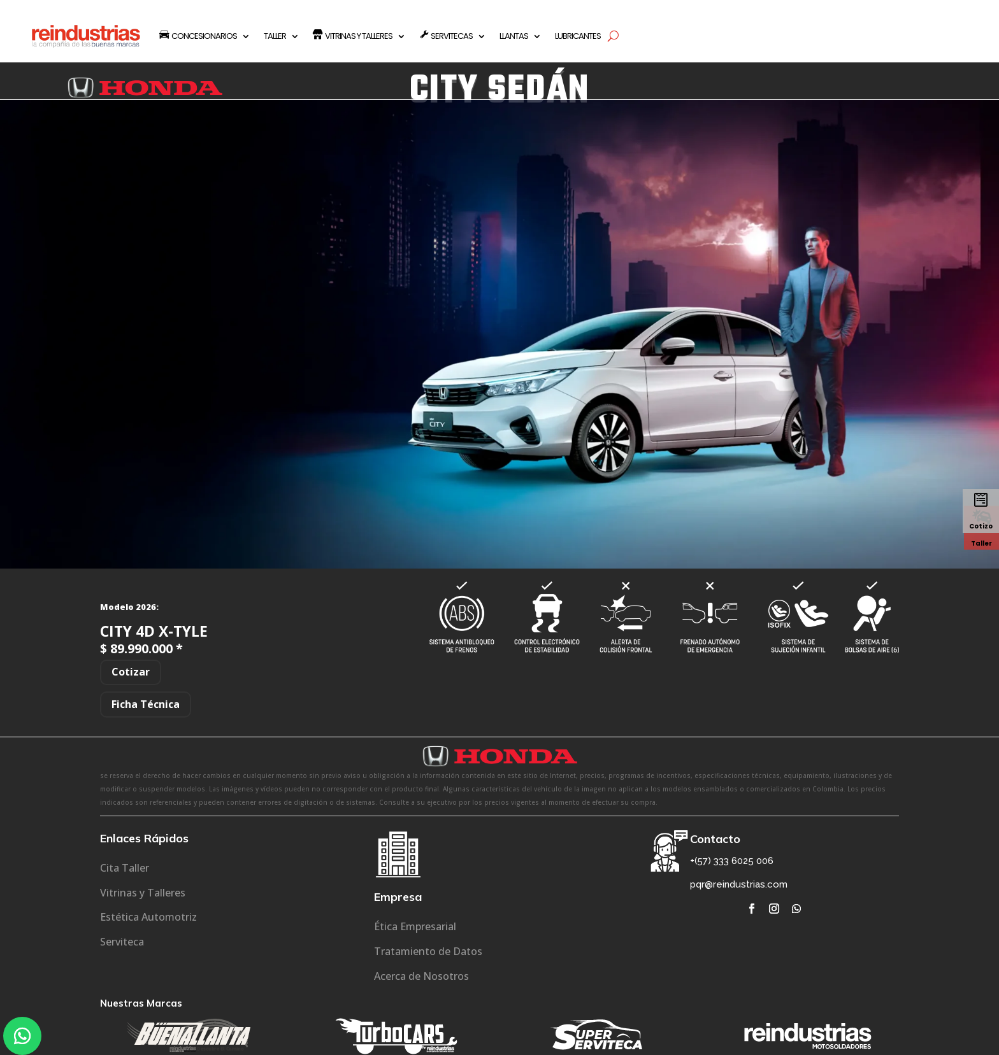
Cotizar (130, 672)
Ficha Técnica (145, 704)
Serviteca (122, 942)
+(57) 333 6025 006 (731, 861)
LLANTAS (514, 36)
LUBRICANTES (578, 36)
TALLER (275, 36)
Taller (981, 543)
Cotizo (981, 526)
